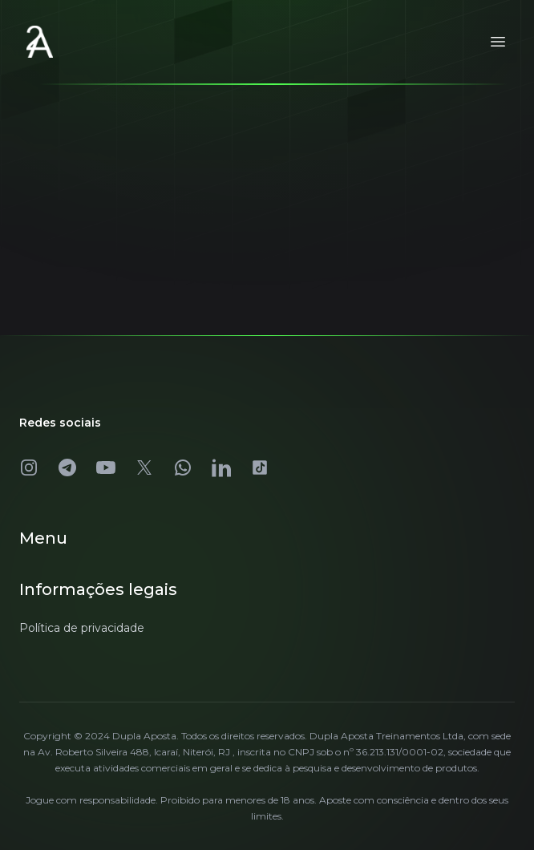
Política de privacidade (81, 628)
